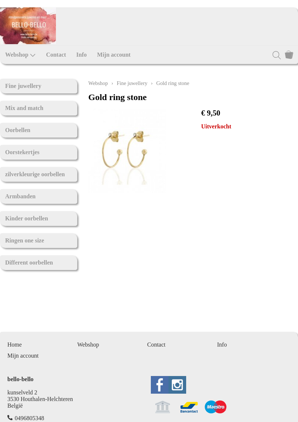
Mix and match (24, 108)
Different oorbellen (29, 262)
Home (14, 344)
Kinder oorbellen (26, 218)
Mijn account (114, 55)
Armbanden (20, 196)
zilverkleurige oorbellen (35, 174)
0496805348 (29, 418)
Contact (56, 55)
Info (81, 55)
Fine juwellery (23, 86)
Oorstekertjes (22, 152)
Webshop (20, 55)
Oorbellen (17, 130)
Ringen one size (24, 240)
